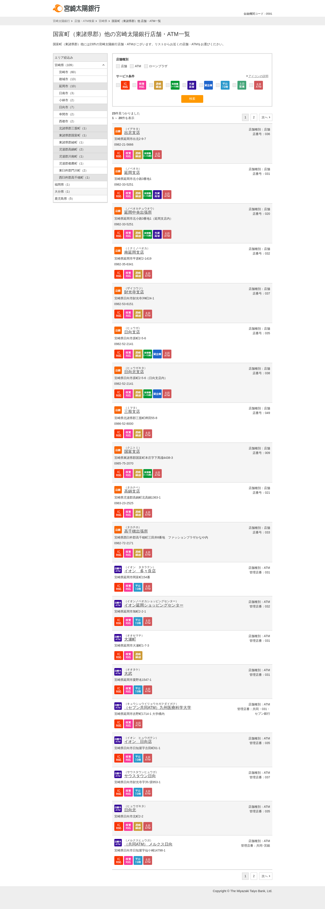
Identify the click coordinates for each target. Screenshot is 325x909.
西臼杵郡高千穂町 (75, 177)
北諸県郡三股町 (73, 128)
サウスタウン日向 (140, 776)
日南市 (67, 93)
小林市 (67, 100)
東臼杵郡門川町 (73, 170)
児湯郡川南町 (72, 156)
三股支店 (132, 411)
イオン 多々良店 (140, 571)
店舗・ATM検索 (84, 21)
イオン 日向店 (138, 741)
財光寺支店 (134, 292)
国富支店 (132, 451)
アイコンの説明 (258, 76)
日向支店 (132, 332)
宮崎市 (68, 72)
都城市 (68, 79)
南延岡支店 (134, 252)
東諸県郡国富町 (73, 135)
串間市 (67, 114)
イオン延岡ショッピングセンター (153, 605)
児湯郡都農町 (72, 163)
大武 (128, 673)
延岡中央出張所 (138, 212)
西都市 (67, 121)
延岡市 (68, 86)
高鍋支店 (132, 491)
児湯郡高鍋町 (72, 149)
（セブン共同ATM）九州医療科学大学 (157, 707)
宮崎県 (103, 21)
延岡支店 (132, 172)
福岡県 (63, 184)
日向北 (130, 810)
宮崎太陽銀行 (61, 21)
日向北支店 (134, 372)
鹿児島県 (65, 198)
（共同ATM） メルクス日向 (148, 844)
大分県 (63, 191)
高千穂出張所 (136, 531)
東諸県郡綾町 (72, 142)
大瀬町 (130, 639)
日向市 (67, 107)
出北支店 (132, 132)
